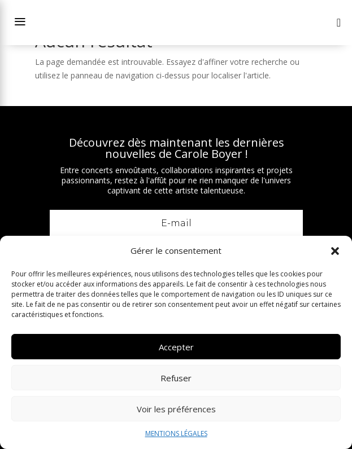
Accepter (176, 347)
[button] (335, 251)
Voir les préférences (176, 409)
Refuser (176, 378)
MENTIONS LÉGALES (176, 433)
